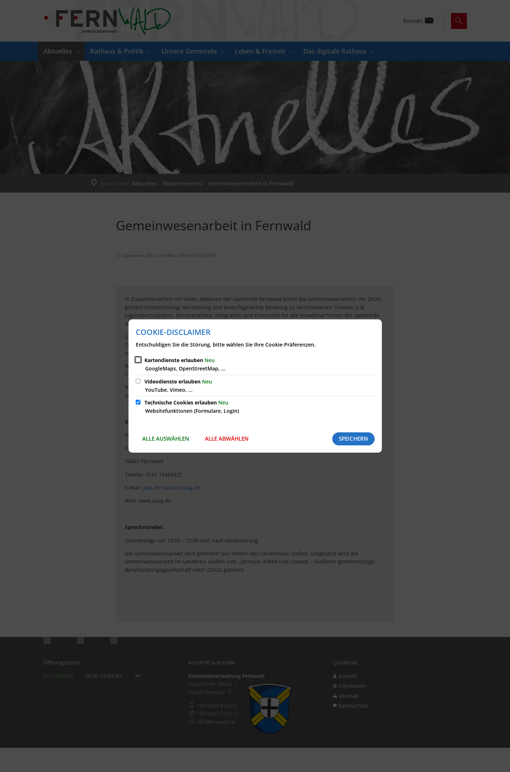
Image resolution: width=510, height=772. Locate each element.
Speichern (353, 438)
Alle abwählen (227, 438)
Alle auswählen (165, 438)
